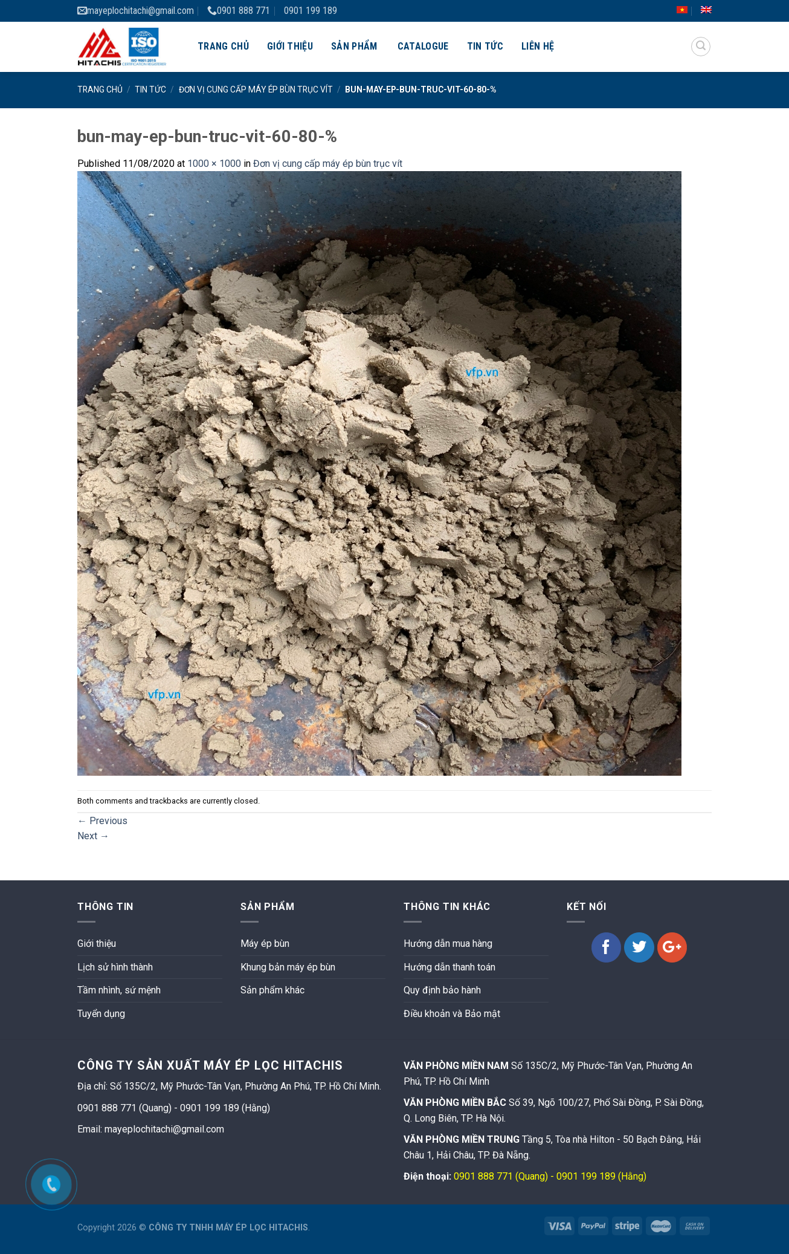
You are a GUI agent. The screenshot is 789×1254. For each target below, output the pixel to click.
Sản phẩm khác (272, 990)
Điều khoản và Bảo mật (452, 1013)
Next (93, 836)
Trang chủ (223, 46)
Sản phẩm (354, 46)
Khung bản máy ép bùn (287, 967)
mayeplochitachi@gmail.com (135, 10)
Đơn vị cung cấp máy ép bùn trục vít (256, 89)
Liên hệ (537, 46)
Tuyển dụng (101, 1013)
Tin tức (485, 46)
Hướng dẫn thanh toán (449, 967)
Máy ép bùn (264, 943)
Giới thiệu (290, 46)
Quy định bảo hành (442, 990)
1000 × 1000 (214, 163)
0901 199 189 (310, 10)
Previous (102, 821)
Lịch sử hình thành (115, 967)
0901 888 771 (238, 10)
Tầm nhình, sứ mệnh (119, 990)
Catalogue (423, 46)
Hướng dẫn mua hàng (448, 943)
